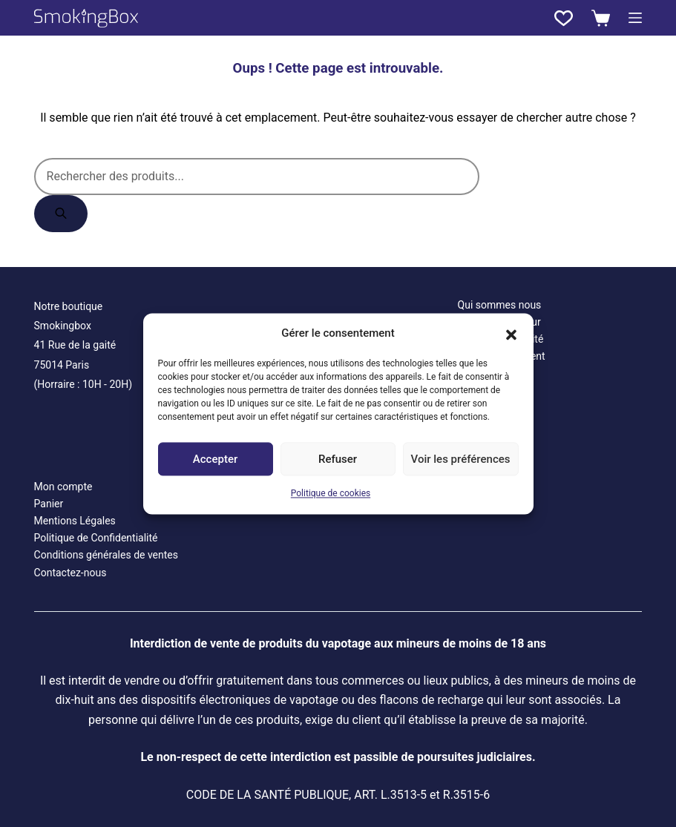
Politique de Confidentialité (96, 538)
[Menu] (635, 17)
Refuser (337, 459)
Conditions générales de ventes (106, 555)
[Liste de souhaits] (563, 18)
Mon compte (63, 486)
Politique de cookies (330, 494)
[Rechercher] (61, 213)
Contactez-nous (70, 573)
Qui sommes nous (500, 305)
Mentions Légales (75, 521)
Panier (49, 504)
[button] (511, 333)
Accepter (215, 459)
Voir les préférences (461, 459)
